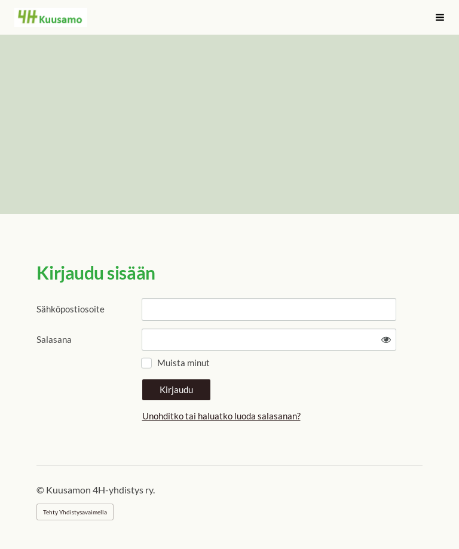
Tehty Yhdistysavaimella (75, 512)
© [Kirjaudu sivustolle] (41, 489)
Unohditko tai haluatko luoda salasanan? (221, 415)
